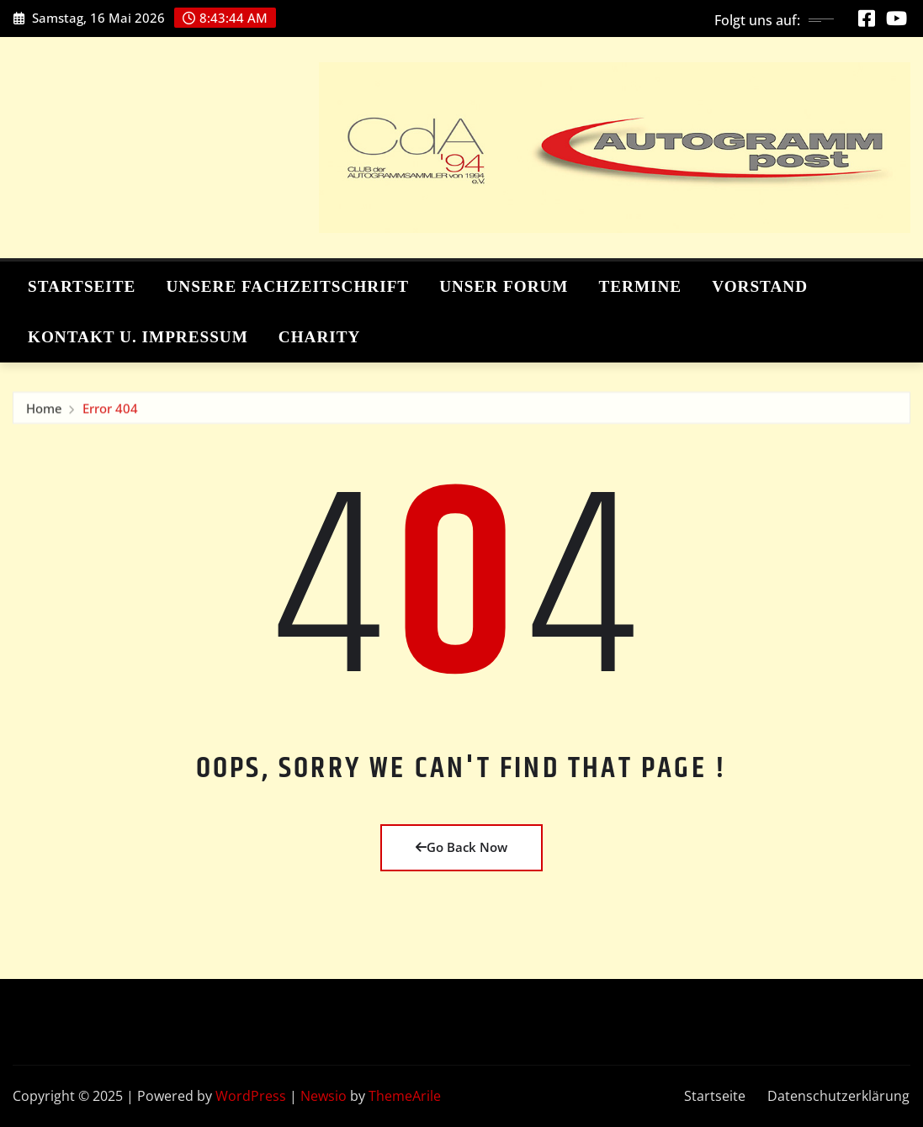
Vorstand (760, 286)
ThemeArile (405, 1096)
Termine (640, 286)
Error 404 (110, 413)
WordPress (250, 1096)
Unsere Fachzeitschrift (287, 286)
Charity (319, 337)
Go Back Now (461, 847)
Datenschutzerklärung (838, 1096)
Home (44, 413)
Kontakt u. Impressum (138, 337)
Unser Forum (503, 286)
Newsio (323, 1096)
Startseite (81, 286)
